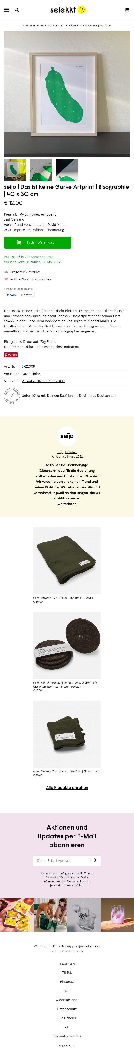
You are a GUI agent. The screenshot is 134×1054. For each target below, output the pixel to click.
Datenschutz (67, 1009)
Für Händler (67, 1018)
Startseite (29, 26)
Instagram (67, 963)
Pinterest (67, 982)
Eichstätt (71, 452)
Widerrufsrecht (67, 1000)
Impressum (67, 1045)
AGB (67, 991)
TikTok (67, 973)
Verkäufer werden (67, 1036)
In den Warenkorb (40, 242)
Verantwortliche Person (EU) (43, 381)
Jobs (67, 1027)
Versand (17, 219)
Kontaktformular (71, 951)
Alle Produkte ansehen (67, 788)
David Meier (56, 225)
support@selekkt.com (83, 946)
